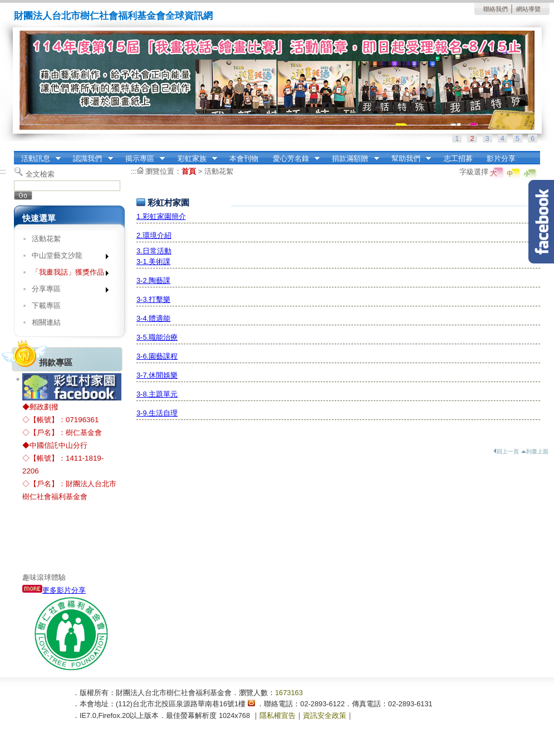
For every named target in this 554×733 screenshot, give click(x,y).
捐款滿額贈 (352, 158)
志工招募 (458, 158)
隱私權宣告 (277, 715)
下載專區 (46, 305)
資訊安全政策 (324, 715)
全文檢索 (40, 174)
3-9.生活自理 (157, 413)
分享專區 (66, 291)
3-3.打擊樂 (153, 299)
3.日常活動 (153, 251)
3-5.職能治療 (157, 337)
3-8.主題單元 (157, 394)
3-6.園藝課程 (157, 356)
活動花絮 (46, 238)
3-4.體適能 (153, 318)
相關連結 (46, 322)
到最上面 (534, 451)
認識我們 (89, 158)
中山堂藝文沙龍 (66, 257)
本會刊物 (243, 158)
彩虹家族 (193, 158)
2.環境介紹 (153, 235)
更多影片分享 (54, 590)
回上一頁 (506, 451)
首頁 (189, 171)
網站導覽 (528, 9)
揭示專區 (141, 158)
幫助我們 (407, 158)
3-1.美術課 (153, 261)
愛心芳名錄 (293, 158)
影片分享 (501, 158)
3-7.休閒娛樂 (157, 375)
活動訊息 (37, 158)
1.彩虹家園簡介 (161, 216)
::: (17, 154)
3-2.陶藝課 (153, 280)
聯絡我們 (495, 9)
